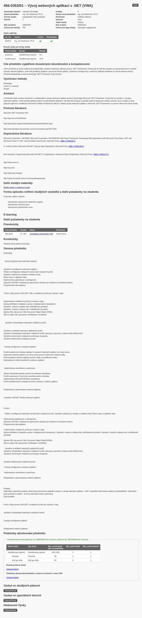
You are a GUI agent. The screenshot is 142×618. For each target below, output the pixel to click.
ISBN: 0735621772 (101, 154)
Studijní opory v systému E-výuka (17, 187)
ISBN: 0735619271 (67, 141)
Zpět (135, 5)
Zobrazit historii (12, 569)
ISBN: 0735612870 (76, 146)
